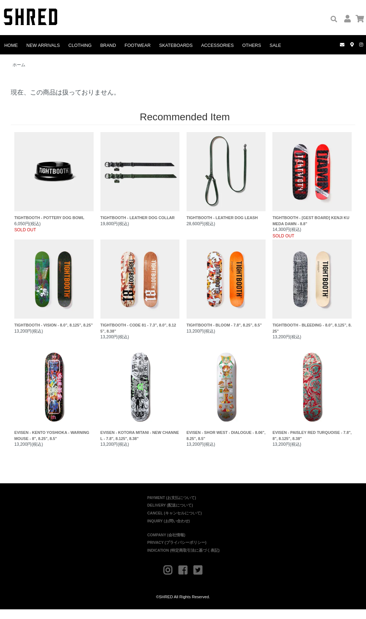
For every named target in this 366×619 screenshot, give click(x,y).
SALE (275, 45)
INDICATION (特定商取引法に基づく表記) (183, 560)
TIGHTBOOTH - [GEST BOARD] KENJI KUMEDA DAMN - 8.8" (312, 180)
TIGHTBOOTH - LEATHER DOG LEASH (226, 180)
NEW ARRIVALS (43, 45)
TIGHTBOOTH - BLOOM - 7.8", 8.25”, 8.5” (226, 291)
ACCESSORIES (217, 45)
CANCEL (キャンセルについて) (174, 523)
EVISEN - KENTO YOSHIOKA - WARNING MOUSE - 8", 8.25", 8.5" (54, 401)
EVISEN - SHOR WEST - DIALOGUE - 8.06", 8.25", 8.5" (226, 401)
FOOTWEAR (138, 45)
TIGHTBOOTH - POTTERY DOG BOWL (54, 180)
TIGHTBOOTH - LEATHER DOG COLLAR (140, 180)
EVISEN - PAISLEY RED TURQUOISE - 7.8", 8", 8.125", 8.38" (312, 401)
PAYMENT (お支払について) (171, 507)
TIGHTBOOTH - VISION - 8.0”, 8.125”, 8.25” (54, 291)
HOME (11, 45)
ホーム (19, 64)
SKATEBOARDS (176, 45)
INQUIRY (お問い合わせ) (168, 530)
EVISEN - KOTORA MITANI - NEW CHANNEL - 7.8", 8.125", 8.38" (140, 401)
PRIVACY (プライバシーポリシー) (177, 552)
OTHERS (251, 45)
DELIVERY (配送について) (170, 515)
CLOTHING (80, 45)
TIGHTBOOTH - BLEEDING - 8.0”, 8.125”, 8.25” (312, 291)
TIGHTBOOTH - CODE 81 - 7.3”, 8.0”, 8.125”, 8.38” (140, 291)
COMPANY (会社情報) (166, 544)
